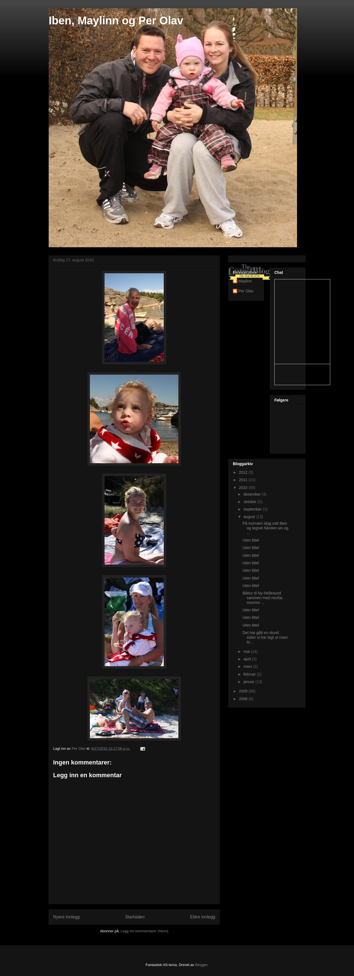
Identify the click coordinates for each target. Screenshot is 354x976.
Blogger (201, 965)
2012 (244, 472)
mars (248, 666)
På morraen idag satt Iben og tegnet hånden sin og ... (265, 528)
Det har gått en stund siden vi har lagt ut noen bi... (265, 637)
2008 (244, 699)
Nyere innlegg (66, 917)
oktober (250, 501)
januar (249, 681)
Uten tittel (251, 540)
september (253, 509)
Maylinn (245, 281)
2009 (244, 691)
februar (250, 674)
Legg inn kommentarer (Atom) (144, 931)
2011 (244, 480)
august (249, 516)
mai (247, 651)
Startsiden (134, 917)
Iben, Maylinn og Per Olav (116, 20)
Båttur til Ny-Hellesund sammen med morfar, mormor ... (263, 598)
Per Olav (245, 291)
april (247, 659)
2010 (244, 487)
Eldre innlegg (202, 917)
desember (252, 494)
